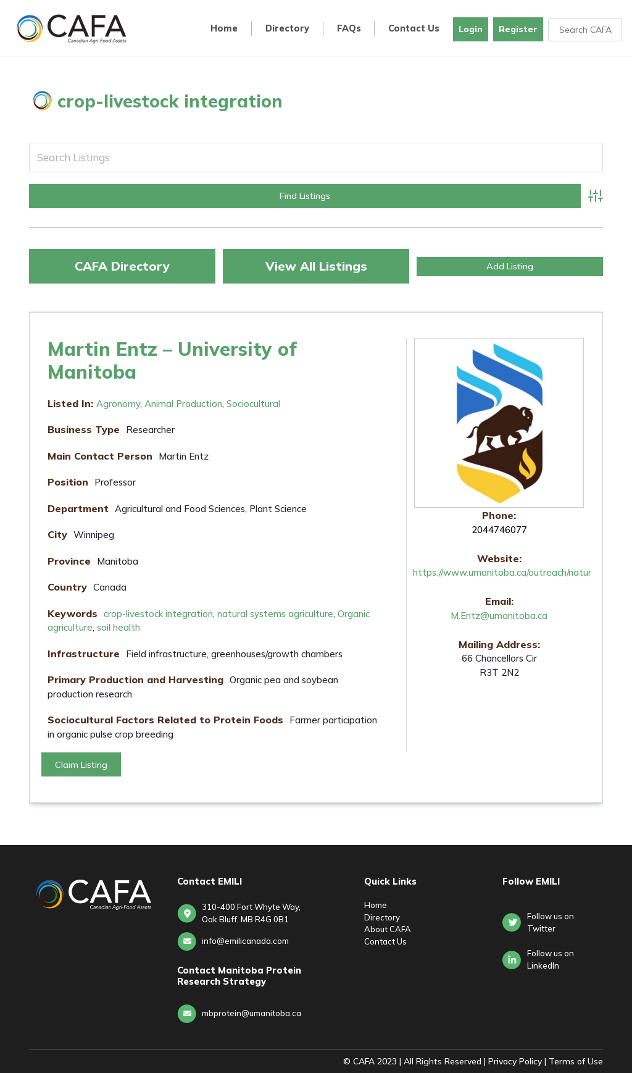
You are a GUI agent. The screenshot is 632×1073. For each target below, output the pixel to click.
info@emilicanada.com (245, 941)
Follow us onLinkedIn (550, 959)
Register (518, 29)
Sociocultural (253, 404)
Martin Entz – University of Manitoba (172, 360)
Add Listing (509, 266)
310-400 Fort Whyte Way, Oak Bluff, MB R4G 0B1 (251, 913)
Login (471, 29)
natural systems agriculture (275, 614)
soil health (118, 627)
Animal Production (183, 404)
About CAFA (387, 929)
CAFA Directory (122, 266)
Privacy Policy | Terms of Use (545, 1061)
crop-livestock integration (158, 614)
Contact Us (413, 29)
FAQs (349, 29)
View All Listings (316, 266)
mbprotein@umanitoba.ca (251, 1013)
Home (224, 29)
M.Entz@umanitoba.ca (499, 615)
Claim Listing (81, 764)
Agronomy (118, 404)
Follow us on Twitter (550, 922)
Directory (287, 29)
